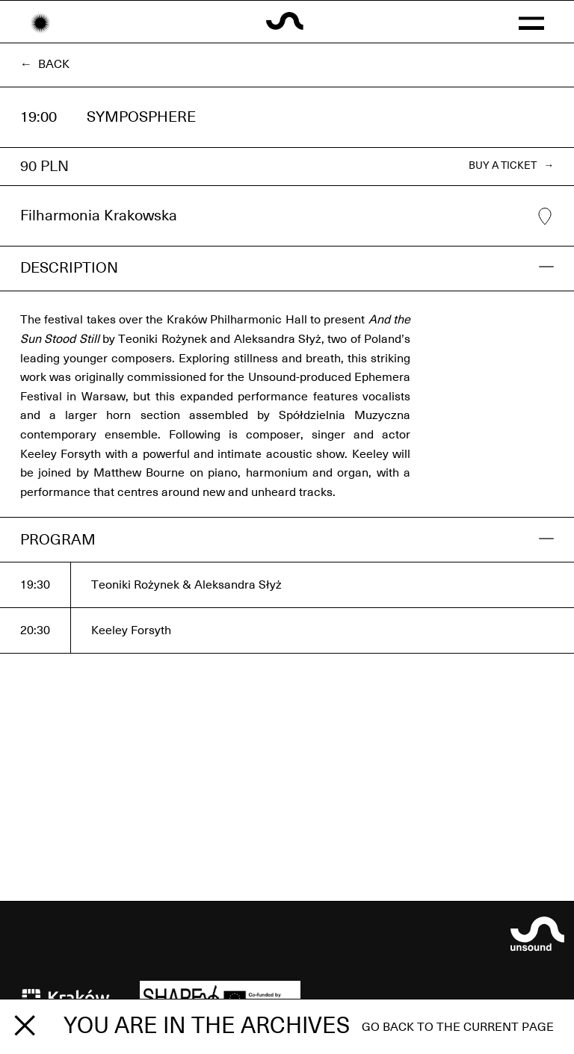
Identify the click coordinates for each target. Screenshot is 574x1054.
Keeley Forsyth (131, 630)
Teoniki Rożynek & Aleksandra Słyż (186, 585)
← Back (45, 64)
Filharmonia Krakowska (287, 217)
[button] (531, 22)
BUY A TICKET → (511, 166)
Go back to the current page (458, 1027)
